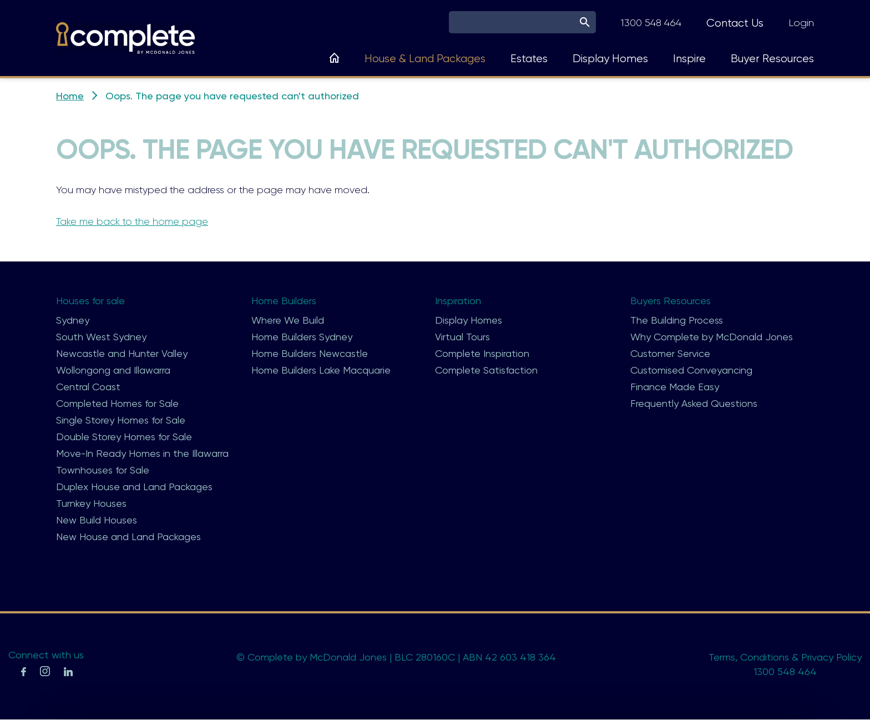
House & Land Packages (425, 58)
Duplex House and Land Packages (134, 486)
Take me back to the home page (132, 221)
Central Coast (88, 386)
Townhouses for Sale (102, 470)
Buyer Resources (772, 58)
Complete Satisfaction (486, 370)
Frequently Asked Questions (693, 403)
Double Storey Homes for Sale (124, 436)
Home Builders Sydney (301, 337)
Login (801, 22)
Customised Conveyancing (691, 370)
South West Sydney (101, 337)
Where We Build (287, 320)
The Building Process (676, 320)
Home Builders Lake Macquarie (321, 370)
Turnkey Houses (91, 503)
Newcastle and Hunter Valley (122, 353)
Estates (529, 58)
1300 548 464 (651, 22)
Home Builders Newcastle (309, 353)
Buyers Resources (670, 300)
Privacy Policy (831, 657)
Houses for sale (90, 300)
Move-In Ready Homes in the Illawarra (142, 453)
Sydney (72, 320)
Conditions (764, 657)
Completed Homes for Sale (117, 403)
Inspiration (458, 300)
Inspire (689, 58)
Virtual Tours (462, 337)
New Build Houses (96, 520)
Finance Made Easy (674, 386)
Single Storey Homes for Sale (120, 420)
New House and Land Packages (128, 536)
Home (70, 96)
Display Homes (610, 58)
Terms (722, 657)
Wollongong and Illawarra (113, 370)
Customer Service (670, 353)
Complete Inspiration (482, 353)
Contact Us (734, 23)
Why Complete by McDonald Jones (711, 337)
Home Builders (283, 300)
